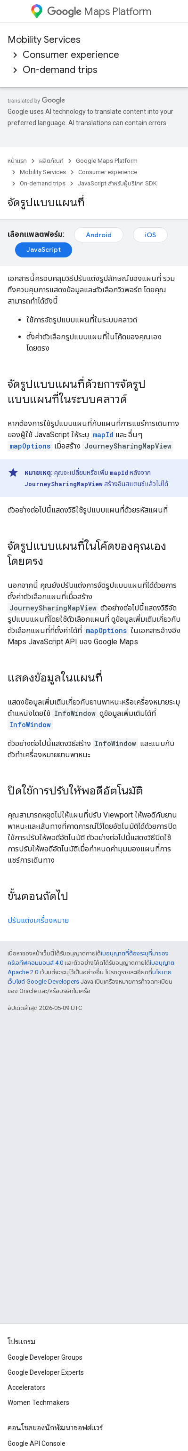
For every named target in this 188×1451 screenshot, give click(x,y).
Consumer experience (71, 55)
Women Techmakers (38, 1402)
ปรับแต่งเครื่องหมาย (38, 920)
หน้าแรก (17, 160)
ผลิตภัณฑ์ (51, 160)
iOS (150, 235)
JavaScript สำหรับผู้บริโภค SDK (117, 183)
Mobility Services (44, 40)
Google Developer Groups (45, 1357)
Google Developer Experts (46, 1372)
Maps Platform (99, 11)
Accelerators (27, 1387)
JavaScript (43, 249)
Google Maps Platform (107, 160)
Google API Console (36, 1443)
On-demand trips (60, 70)
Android (99, 235)
